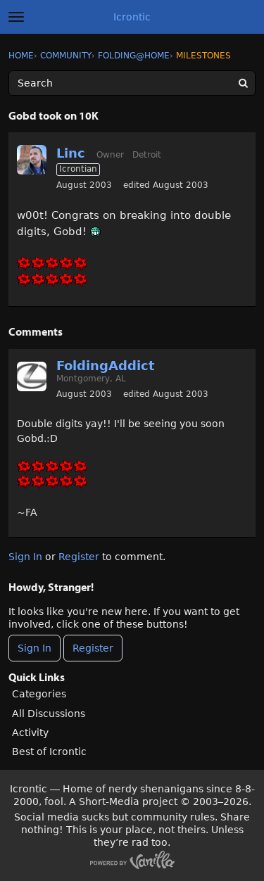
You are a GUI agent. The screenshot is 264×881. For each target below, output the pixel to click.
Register (78, 556)
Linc (70, 153)
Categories (39, 693)
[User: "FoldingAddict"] (31, 376)
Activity (30, 732)
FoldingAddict (105, 365)
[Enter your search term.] (132, 83)
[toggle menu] (16, 17)
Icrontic (132, 17)
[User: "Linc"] (31, 160)
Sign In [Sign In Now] (34, 648)
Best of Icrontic (49, 751)
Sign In (25, 556)
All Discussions (48, 713)
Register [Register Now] (93, 648)
